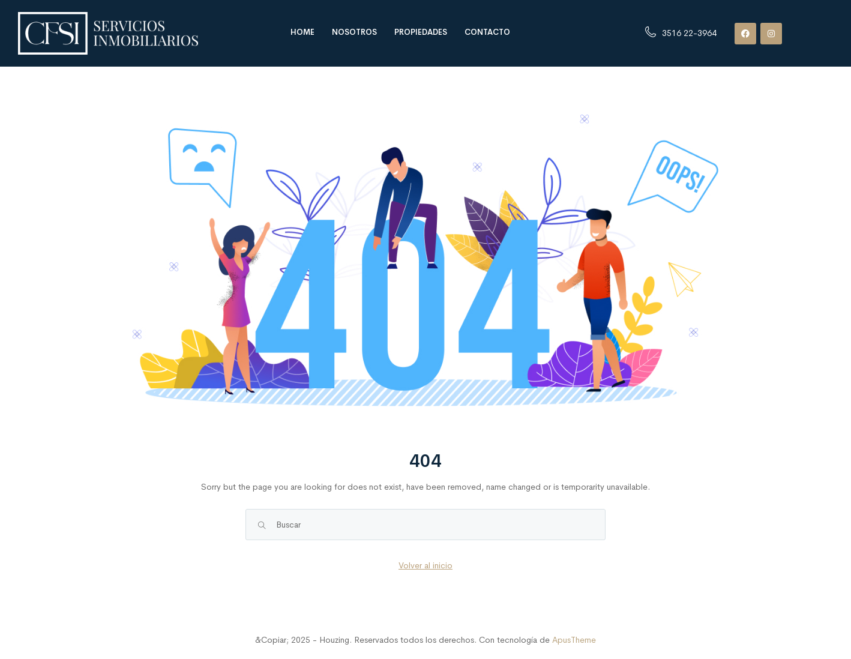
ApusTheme (574, 639)
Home (302, 32)
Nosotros (354, 32)
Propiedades (420, 32)
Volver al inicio (425, 565)
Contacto (487, 32)
